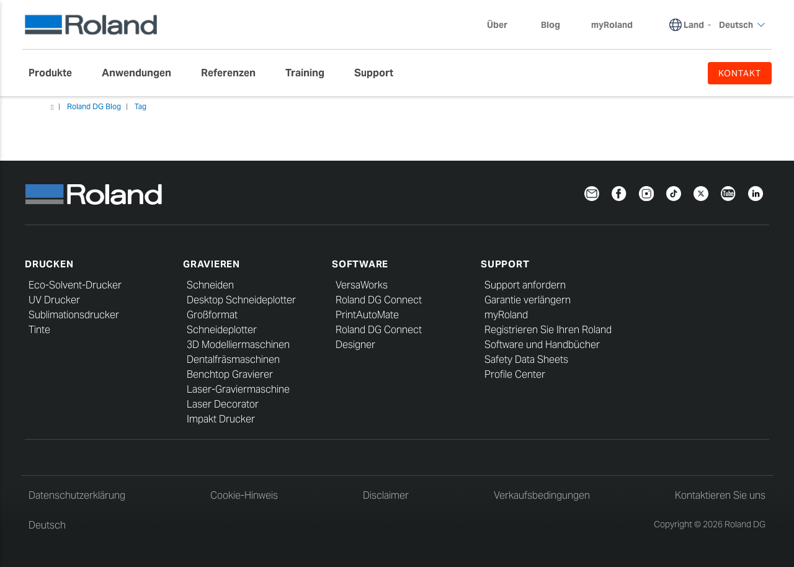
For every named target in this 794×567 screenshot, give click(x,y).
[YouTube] (728, 192)
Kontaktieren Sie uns (720, 495)
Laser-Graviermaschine (238, 389)
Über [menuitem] (503, 24)
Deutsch (47, 525)
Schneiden (210, 285)
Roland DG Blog (94, 106)
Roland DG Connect (379, 299)
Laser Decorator (223, 404)
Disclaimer (386, 495)
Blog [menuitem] (550, 24)
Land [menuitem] (694, 24)
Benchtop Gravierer (230, 374)
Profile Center (514, 374)
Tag (140, 106)
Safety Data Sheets (526, 359)
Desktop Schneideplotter (241, 299)
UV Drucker (54, 299)
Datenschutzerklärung (77, 495)
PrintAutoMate (367, 314)
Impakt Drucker (221, 419)
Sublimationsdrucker (74, 314)
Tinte (39, 329)
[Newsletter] (591, 192)
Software (360, 264)
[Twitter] (701, 192)
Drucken (49, 264)
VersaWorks (362, 285)
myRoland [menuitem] (612, 24)
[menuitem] (56, 73)
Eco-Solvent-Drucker (75, 285)
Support (505, 264)
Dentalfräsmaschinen (233, 359)
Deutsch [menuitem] (742, 24)
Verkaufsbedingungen (542, 495)
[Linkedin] (755, 192)
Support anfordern (525, 285)
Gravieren (211, 264)
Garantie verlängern (527, 299)
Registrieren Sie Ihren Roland (548, 329)
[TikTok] (673, 192)
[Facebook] (619, 192)
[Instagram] (646, 192)
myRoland (506, 314)
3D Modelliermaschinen (238, 344)
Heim (52, 107)
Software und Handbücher (542, 344)
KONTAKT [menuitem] (739, 73)
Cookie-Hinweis (244, 495)
